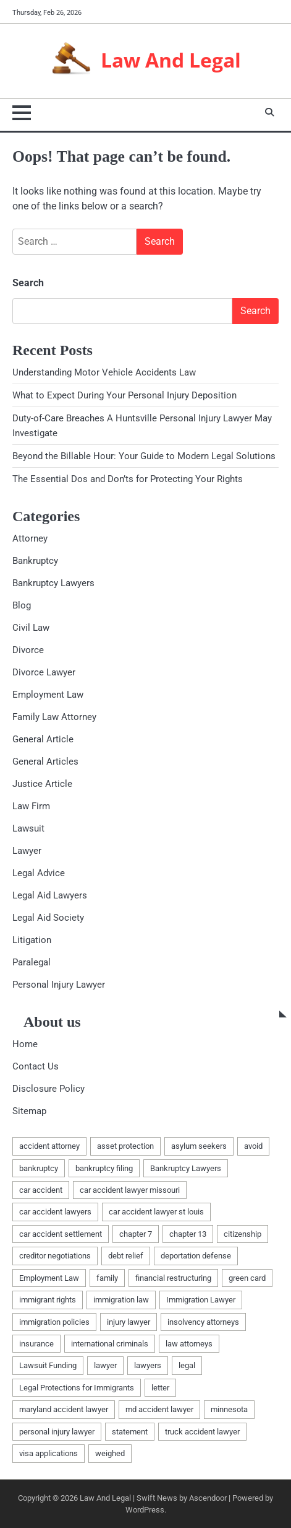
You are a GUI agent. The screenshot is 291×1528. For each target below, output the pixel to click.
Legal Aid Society (48, 917)
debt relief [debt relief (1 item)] (125, 1255)
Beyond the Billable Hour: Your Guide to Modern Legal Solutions (144, 456)
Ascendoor (208, 1498)
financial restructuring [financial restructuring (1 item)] (173, 1278)
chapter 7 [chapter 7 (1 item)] (135, 1234)
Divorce (28, 650)
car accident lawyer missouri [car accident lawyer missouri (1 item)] (130, 1190)
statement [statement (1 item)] (130, 1431)
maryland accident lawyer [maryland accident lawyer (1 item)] (63, 1409)
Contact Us (35, 1066)
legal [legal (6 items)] (187, 1365)
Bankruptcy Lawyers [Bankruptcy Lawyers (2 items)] (185, 1168)
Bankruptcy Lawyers (53, 583)
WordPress (144, 1509)
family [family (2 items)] (107, 1278)
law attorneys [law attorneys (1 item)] (189, 1343)
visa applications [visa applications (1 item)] (48, 1453)
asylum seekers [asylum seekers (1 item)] (199, 1146)
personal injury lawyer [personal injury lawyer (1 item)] (57, 1431)
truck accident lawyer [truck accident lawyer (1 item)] (202, 1431)
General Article (43, 739)
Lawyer (26, 850)
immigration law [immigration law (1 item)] (121, 1299)
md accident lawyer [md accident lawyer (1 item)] (159, 1409)
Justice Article (42, 783)
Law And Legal (171, 60)
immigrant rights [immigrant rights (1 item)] (47, 1299)
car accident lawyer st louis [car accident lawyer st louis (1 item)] (156, 1211)
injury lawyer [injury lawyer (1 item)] (128, 1322)
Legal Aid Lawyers (49, 895)
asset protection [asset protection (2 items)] (125, 1146)
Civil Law (30, 627)
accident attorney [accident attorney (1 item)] (49, 1146)
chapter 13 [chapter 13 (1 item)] (187, 1234)
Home (25, 1044)
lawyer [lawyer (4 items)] (105, 1365)
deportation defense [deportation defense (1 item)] (196, 1255)
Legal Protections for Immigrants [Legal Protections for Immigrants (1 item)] (76, 1387)
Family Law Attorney (54, 716)
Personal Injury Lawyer (58, 984)
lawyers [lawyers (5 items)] (147, 1365)
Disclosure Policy (48, 1088)
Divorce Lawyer (43, 672)
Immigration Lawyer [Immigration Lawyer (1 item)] (200, 1299)
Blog (21, 605)
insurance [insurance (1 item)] (36, 1343)
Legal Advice (38, 873)
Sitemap (29, 1111)
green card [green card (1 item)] (247, 1278)
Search (28, 283)
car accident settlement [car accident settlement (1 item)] (60, 1234)
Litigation (31, 940)
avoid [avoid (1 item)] (253, 1146)
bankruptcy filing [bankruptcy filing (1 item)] (104, 1168)
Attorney (30, 538)
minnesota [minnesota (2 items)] (229, 1409)
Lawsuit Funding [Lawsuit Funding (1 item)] (48, 1365)
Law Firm (31, 806)
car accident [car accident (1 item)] (40, 1190)
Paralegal (31, 962)
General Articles (45, 761)
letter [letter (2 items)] (160, 1387)
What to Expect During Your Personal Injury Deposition (124, 395)
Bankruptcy (35, 560)
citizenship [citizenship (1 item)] (242, 1234)
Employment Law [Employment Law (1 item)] (49, 1278)
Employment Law (47, 694)
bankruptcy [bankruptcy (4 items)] (38, 1168)
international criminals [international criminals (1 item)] (109, 1343)
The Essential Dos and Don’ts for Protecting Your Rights (127, 479)
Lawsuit (28, 828)
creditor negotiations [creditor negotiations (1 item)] (55, 1255)
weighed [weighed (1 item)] (110, 1453)
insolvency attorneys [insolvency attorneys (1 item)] (203, 1322)
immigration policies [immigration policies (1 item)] (54, 1322)
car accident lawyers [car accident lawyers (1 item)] (55, 1211)
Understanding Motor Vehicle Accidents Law (104, 372)
